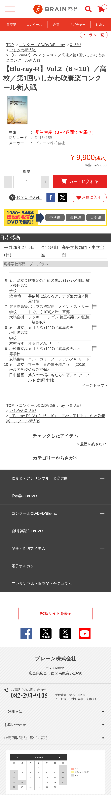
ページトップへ (95, 385)
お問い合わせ (25, 197)
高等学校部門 (74, 247)
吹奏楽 (11, 24)
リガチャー (77, 24)
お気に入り (88, 197)
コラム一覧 (94, 35)
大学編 (95, 217)
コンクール (34, 24)
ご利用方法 (13, 712)
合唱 (56, 24)
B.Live (100, 24)
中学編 (54, 217)
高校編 (75, 217)
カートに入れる (80, 181)
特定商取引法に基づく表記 (26, 738)
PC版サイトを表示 (55, 613)
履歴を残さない (93, 444)
